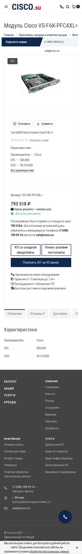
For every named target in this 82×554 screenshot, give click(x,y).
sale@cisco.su (52, 50)
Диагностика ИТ (54, 444)
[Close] (76, 547)
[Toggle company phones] (61, 6)
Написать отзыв (39, 140)
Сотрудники (52, 407)
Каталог (10, 381)
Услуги (9, 395)
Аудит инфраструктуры (59, 458)
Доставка (60, 313)
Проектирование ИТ (57, 465)
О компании (52, 387)
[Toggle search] (67, 6)
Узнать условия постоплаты (56, 250)
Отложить (21, 124)
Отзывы (49, 400)
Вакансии (50, 414)
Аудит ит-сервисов (56, 451)
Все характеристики (22, 170)
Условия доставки (15, 451)
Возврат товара (13, 458)
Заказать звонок (22, 491)
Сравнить (44, 124)
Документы (52, 428)
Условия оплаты (13, 444)
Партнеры (51, 421)
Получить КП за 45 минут (41, 262)
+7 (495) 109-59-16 (53, 41)
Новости (50, 394)
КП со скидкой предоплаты (25, 250)
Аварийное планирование (60, 472)
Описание (15, 313)
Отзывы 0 (37, 313)
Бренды (10, 402)
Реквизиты (10, 465)
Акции (9, 388)
